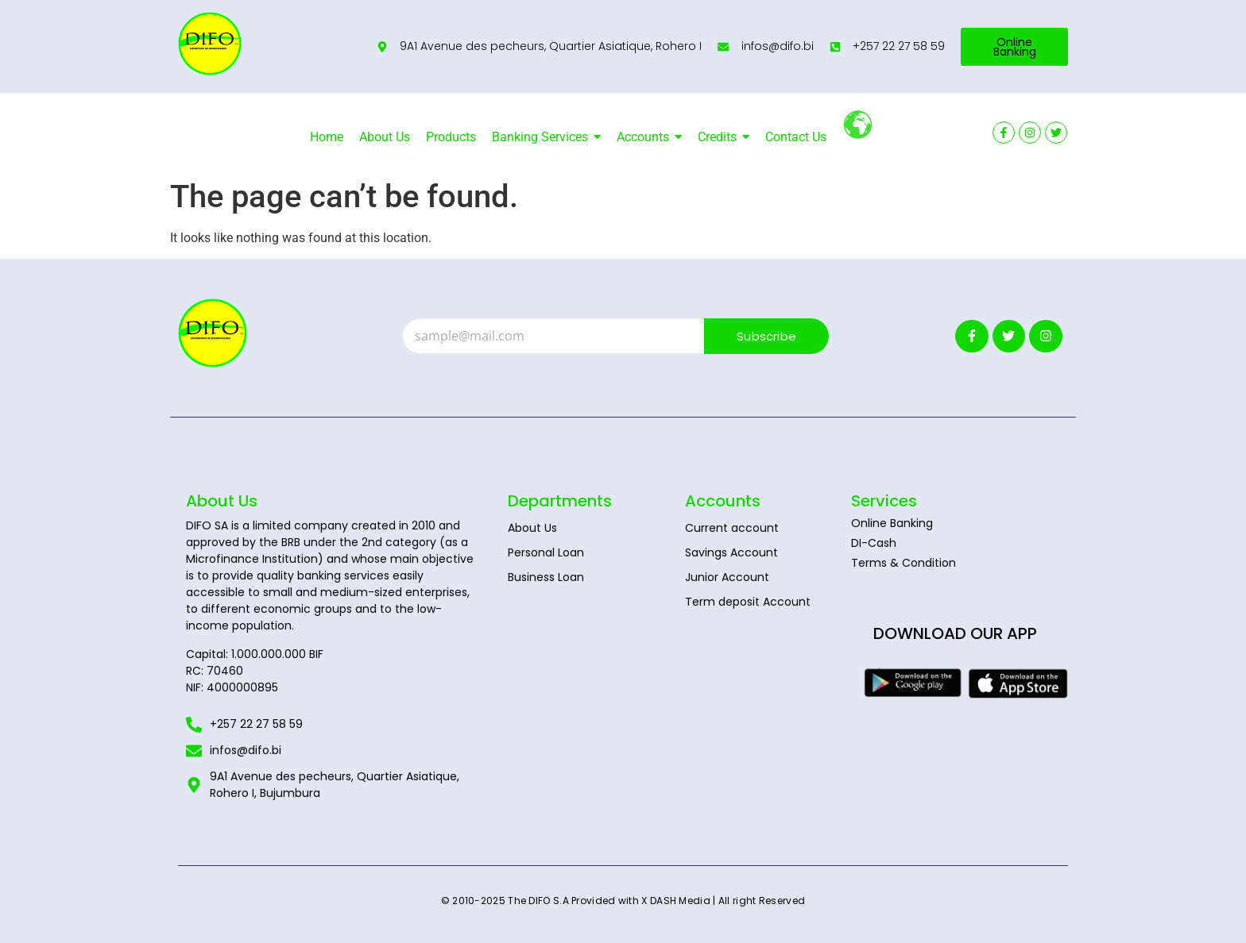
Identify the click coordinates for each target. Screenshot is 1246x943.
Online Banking (892, 523)
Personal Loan (546, 552)
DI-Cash (873, 543)
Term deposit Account (748, 602)
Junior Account (727, 577)
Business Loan (546, 577)
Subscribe (766, 336)
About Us (532, 528)
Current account (732, 528)
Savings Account (731, 552)
